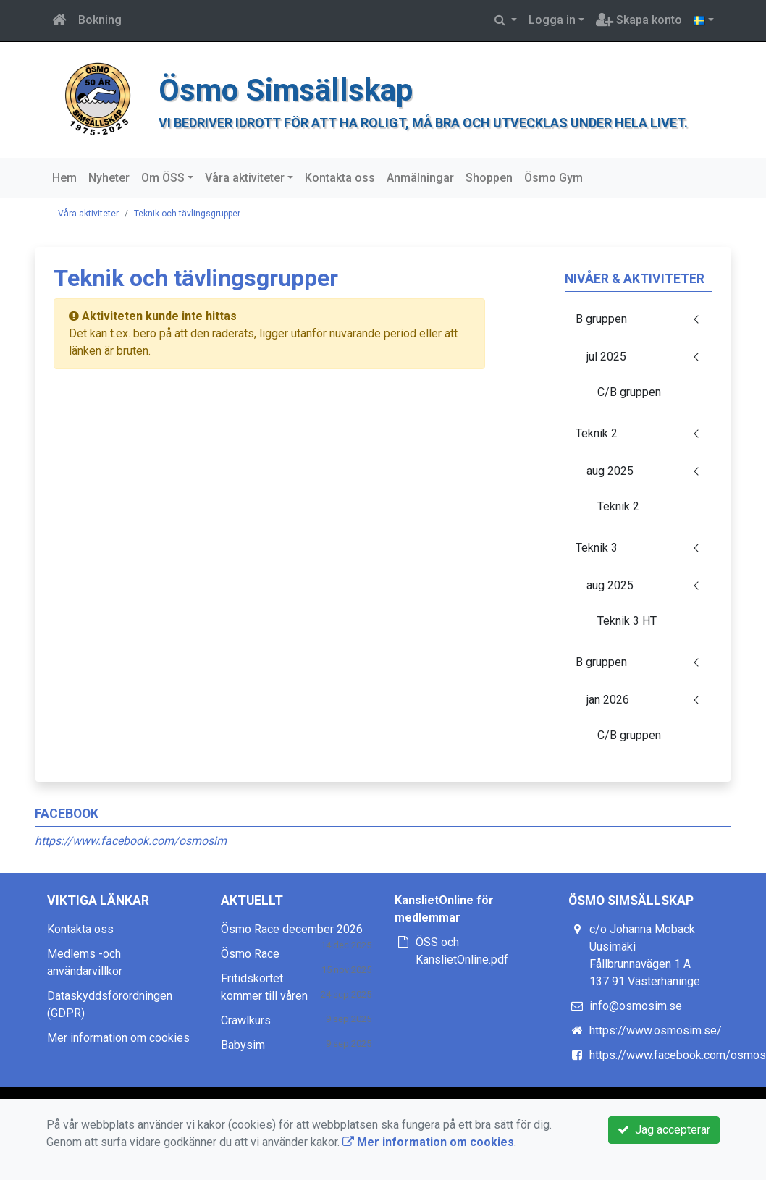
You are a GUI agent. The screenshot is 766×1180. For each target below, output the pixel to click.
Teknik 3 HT (627, 621)
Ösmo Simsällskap (286, 90)
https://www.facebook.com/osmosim (131, 841)
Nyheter (109, 178)
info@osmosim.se (635, 1006)
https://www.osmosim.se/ (655, 1030)
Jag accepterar (664, 1130)
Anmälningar (420, 178)
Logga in (552, 20)
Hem (64, 178)
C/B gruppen (629, 392)
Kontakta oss (340, 178)
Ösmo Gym (553, 178)
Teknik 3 (597, 548)
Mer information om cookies (118, 1038)
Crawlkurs (246, 1020)
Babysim (243, 1045)
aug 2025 (610, 471)
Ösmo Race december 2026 (292, 929)
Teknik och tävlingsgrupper (187, 213)
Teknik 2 (597, 433)
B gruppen (601, 319)
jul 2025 (606, 356)
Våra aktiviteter (245, 178)
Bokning (100, 20)
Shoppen (489, 178)
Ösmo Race (250, 954)
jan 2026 (607, 700)
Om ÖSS (163, 178)
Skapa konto (639, 20)
